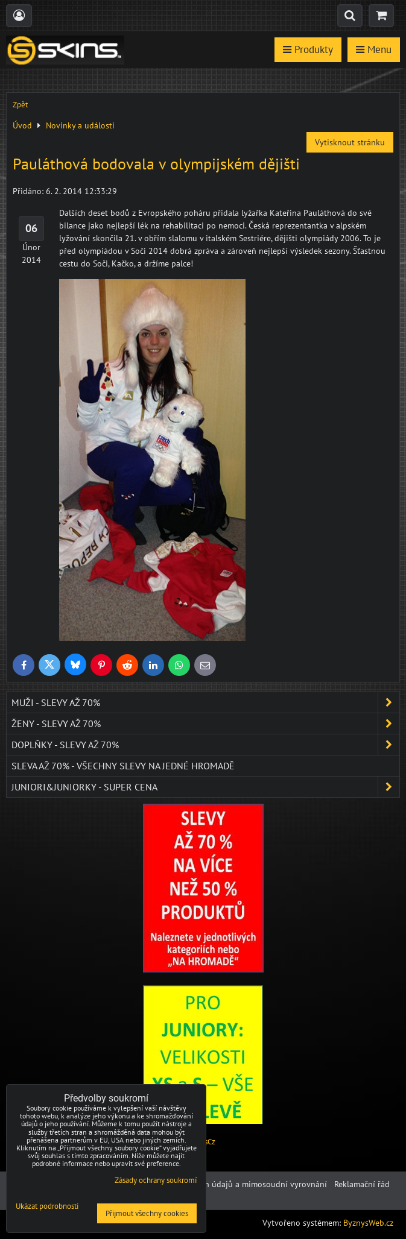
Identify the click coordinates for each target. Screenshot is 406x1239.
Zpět (20, 104)
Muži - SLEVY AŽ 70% (205, 702)
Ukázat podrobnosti (47, 1206)
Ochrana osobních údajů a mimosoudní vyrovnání (234, 1184)
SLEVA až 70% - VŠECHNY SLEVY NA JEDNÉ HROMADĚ (123, 766)
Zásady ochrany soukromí (156, 1180)
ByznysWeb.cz (368, 1222)
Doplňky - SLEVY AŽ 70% (205, 744)
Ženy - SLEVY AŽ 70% (205, 723)
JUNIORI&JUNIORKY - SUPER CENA (205, 787)
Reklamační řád (362, 1184)
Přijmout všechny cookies (147, 1213)
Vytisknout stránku (350, 142)
